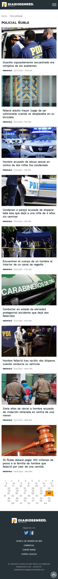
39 (41, 493)
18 (21, 485)
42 (12, 495)
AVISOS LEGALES (29, 554)
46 (45, 495)
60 (12, 503)
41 (5, 495)
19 (28, 485)
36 (16, 493)
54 (9, 500)
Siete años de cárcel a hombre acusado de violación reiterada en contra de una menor (28, 412)
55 (17, 500)
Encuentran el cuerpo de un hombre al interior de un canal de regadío (27, 263)
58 (41, 500)
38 (32, 493)
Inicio (4, 16)
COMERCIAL (29, 545)
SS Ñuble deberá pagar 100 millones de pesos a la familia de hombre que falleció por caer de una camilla (28, 463)
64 (45, 503)
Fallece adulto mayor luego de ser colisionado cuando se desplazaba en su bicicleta (28, 114)
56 (25, 500)
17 (13, 485)
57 (33, 500)
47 (53, 495)
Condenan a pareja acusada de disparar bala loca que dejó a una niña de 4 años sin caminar (29, 213)
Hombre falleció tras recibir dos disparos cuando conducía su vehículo (29, 362)
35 (8, 493)
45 (37, 495)
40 (49, 493)
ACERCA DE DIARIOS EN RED (29, 541)
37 (25, 493)
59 (49, 500)
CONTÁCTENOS (29, 549)
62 (29, 503)
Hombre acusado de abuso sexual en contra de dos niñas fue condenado (26, 163)
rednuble (7, 70)
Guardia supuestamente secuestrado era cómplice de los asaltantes (28, 64)
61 (21, 503)
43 (20, 495)
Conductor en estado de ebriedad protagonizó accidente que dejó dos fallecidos (26, 312)
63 (37, 503)
